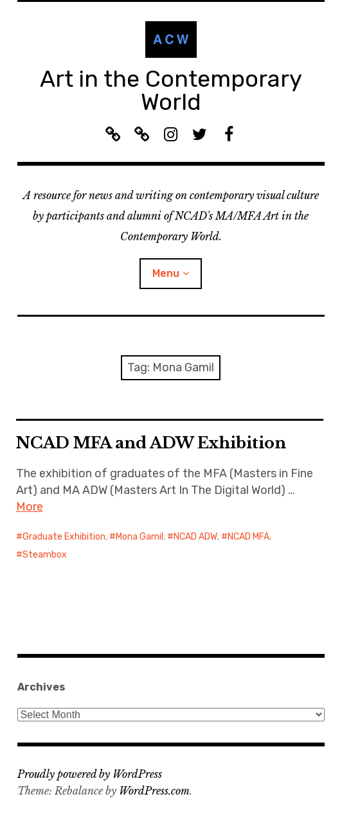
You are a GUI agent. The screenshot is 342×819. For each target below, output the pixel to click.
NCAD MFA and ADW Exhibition (151, 443)
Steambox (44, 554)
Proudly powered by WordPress (89, 774)
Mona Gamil (139, 536)
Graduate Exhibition (63, 536)
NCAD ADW (195, 536)
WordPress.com (154, 790)
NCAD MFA (248, 536)
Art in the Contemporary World (171, 90)
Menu (165, 273)
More (29, 507)
